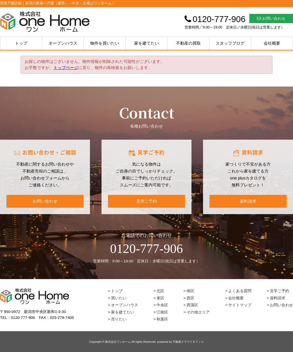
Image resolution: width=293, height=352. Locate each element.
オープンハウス (63, 43)
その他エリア (198, 312)
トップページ (65, 67)
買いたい (118, 298)
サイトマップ (239, 305)
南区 (190, 291)
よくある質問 (239, 291)
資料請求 (248, 201)
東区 (160, 298)
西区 (190, 298)
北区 (160, 291)
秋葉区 (162, 319)
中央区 (162, 305)
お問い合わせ (271, 18)
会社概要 (272, 43)
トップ (21, 43)
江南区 (162, 312)
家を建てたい (146, 43)
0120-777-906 (146, 248)
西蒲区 (192, 305)
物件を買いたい (104, 43)
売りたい (118, 319)
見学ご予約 (146, 201)
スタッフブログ (230, 43)
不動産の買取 (188, 43)
